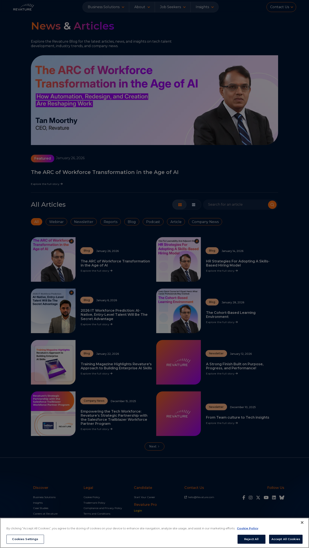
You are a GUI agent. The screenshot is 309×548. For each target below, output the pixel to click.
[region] (154, 533)
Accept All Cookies (285, 539)
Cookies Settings (25, 539)
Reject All (251, 539)
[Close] (302, 522)
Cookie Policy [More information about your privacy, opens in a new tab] (247, 528)
